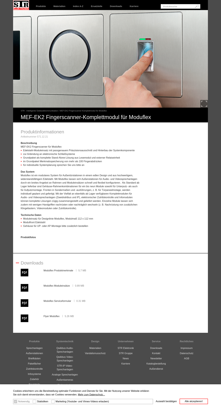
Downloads (116, 6)
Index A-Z (78, 6)
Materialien (59, 6)
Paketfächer (34, 363)
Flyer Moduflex (52, 316)
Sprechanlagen (34, 348)
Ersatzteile (96, 6)
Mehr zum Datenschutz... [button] (91, 394)
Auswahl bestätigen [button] (166, 401)
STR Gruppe (126, 353)
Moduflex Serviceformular (57, 301)
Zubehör (34, 379)
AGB (186, 358)
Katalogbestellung (156, 363)
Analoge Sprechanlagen (65, 374)
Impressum (187, 348)
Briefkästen (34, 358)
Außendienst (156, 369)
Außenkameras (65, 380)
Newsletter (156, 358)
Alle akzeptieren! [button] (194, 401)
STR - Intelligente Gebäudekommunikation (39, 111)
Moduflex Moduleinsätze (57, 285)
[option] (110, 59)
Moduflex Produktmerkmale (58, 270)
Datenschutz (186, 353)
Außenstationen (34, 353)
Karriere (134, 6)
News (126, 358)
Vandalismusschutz (95, 353)
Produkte (41, 6)
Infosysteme (34, 374)
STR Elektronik (126, 348)
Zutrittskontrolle (34, 369)
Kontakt (156, 353)
